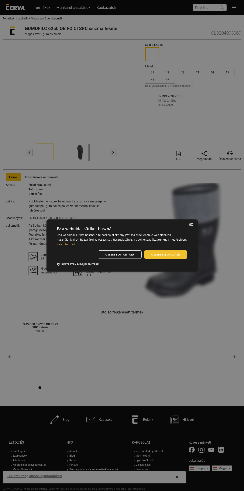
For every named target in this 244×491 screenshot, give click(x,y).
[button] (78, 264)
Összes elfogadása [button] (165, 254)
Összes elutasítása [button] (119, 254)
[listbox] (191, 224)
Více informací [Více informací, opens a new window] (66, 244)
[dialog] (122, 245)
